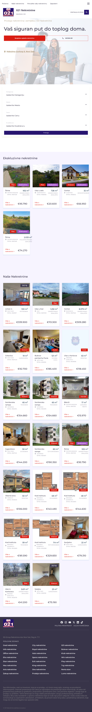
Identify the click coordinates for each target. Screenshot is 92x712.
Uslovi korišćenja (81, 626)
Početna (5, 4)
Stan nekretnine (10, 661)
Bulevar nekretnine (69, 649)
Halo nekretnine (39, 653)
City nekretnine (39, 645)
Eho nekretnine (9, 657)
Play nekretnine (68, 661)
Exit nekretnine (38, 661)
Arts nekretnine (10, 669)
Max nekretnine (10, 665)
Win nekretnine (68, 657)
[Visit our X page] (74, 622)
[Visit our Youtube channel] (70, 622)
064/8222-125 (21, 14)
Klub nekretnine (68, 653)
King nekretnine (39, 665)
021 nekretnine (67, 645)
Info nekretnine (9, 649)
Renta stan (66, 669)
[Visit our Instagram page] (66, 622)
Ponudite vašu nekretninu (37, 4)
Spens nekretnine (39, 657)
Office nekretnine (10, 653)
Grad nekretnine (10, 645)
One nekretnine (39, 669)
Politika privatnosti (63, 626)
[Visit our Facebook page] (62, 622)
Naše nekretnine (18, 4)
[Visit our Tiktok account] (82, 622)
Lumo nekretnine (68, 673)
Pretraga (46, 132)
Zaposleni (53, 4)
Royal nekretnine (39, 649)
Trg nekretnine (67, 665)
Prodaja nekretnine (40, 673)
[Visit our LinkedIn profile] (78, 622)
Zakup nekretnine (10, 673)
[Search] (86, 12)
